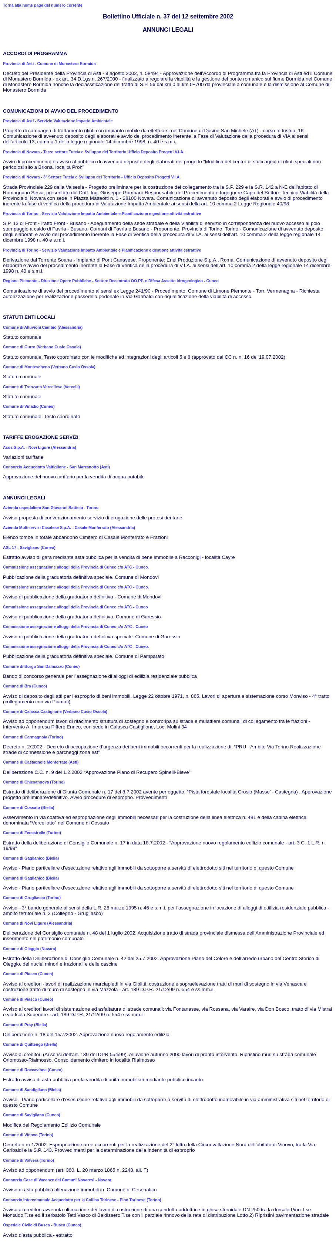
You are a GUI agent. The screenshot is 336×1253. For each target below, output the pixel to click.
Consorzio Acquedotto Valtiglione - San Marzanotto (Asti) (56, 467)
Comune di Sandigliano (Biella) (32, 1090)
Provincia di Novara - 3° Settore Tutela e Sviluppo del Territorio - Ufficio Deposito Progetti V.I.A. (92, 177)
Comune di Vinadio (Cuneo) (29, 406)
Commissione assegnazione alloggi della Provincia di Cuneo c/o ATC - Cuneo (75, 607)
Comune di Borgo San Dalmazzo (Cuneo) (41, 666)
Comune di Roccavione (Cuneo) (33, 1070)
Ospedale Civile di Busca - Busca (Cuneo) (42, 1225)
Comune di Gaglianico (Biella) (31, 858)
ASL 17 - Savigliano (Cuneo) (29, 547)
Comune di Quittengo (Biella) (30, 1044)
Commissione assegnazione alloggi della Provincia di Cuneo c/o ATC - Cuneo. (76, 567)
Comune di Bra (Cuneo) (25, 686)
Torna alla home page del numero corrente (43, 5)
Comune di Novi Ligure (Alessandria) (37, 923)
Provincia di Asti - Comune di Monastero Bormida (49, 63)
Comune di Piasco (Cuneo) (28, 974)
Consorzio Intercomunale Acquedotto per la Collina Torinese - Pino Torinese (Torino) (82, 1200)
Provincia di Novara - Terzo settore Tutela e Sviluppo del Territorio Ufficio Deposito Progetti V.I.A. (93, 152)
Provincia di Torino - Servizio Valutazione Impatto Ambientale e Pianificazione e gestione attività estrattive (102, 213)
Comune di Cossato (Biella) (28, 807)
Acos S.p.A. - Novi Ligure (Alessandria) (39, 447)
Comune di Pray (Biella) (25, 1024)
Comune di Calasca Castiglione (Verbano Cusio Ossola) (55, 711)
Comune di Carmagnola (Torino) (33, 737)
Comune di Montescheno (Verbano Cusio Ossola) (49, 367)
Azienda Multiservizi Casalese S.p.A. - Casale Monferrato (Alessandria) (69, 527)
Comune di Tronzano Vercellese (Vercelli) (41, 387)
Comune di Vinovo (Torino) (28, 1135)
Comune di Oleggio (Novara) (29, 948)
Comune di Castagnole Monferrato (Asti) (40, 762)
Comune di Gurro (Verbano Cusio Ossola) (42, 347)
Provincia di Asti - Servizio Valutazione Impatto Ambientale (57, 121)
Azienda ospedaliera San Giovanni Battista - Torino (50, 507)
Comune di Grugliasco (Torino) (32, 897)
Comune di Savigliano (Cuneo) (31, 1115)
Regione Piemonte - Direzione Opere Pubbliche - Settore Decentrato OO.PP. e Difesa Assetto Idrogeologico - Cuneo (111, 281)
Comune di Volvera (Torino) (28, 1160)
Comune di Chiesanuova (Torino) (34, 782)
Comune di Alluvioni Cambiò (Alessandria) (43, 327)
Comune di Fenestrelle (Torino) (32, 832)
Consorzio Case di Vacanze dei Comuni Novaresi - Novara (57, 1180)
